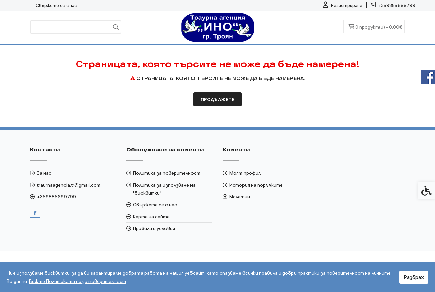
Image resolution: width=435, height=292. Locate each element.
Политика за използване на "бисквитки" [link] (164, 189)
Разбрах (414, 277)
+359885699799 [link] (56, 197)
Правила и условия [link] (154, 228)
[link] (342, 5)
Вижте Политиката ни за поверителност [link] (77, 281)
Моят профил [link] (245, 173)
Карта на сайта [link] (151, 217)
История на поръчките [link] (256, 185)
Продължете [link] (217, 99)
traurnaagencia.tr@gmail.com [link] (68, 185)
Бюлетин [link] (239, 197)
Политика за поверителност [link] (166, 173)
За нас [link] (44, 173)
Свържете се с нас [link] (56, 5)
